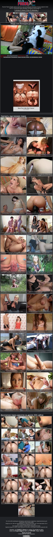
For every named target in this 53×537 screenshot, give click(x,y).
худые (19, 57)
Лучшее (23, 10)
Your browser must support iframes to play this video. (26, 40)
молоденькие (7, 57)
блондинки (14, 57)
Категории (17, 10)
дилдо (40, 57)
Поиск (28, 10)
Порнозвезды (34, 10)
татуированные (34, 57)
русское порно (25, 57)
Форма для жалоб (26, 532)
